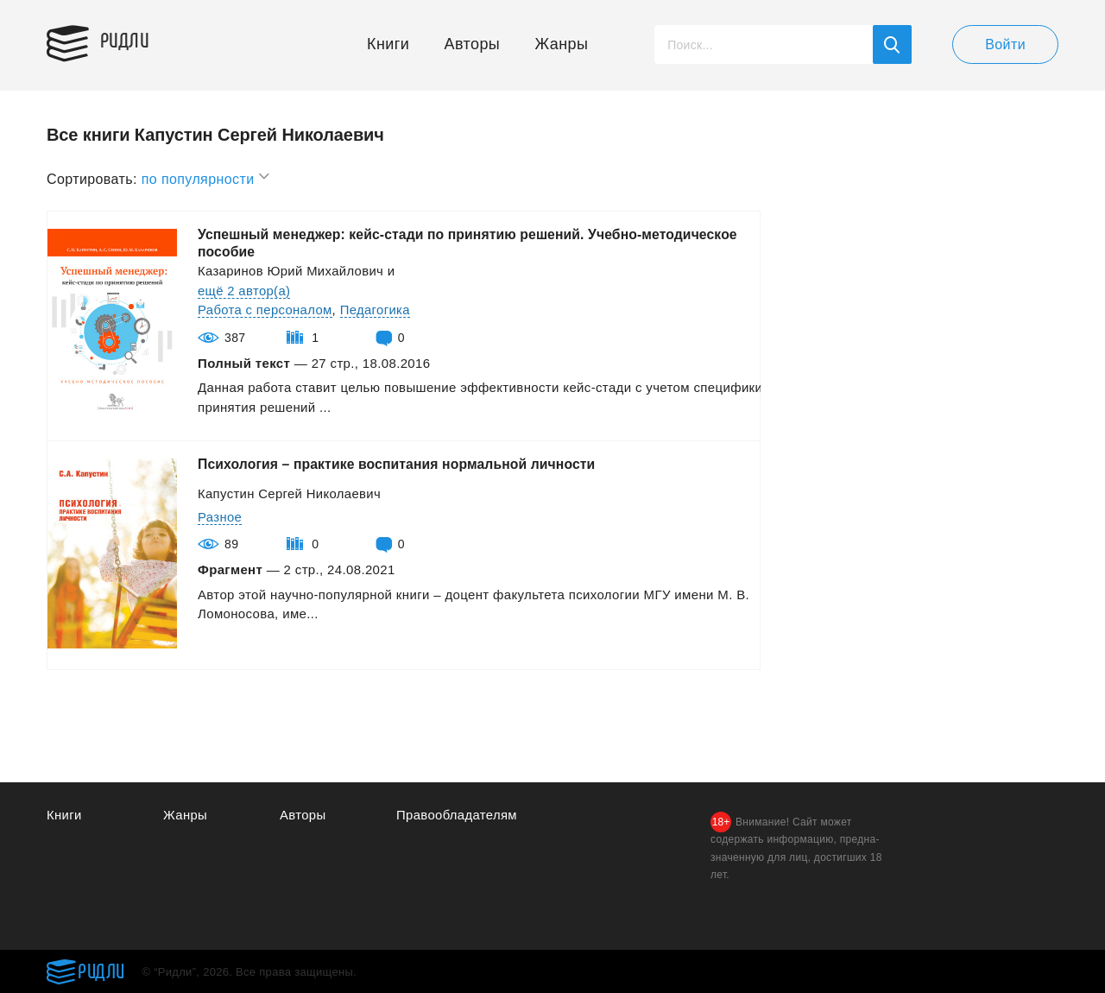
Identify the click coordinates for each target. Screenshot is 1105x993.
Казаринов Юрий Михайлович (291, 270)
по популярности (206, 177)
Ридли (128, 40)
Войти (1005, 44)
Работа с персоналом (265, 309)
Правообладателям (457, 814)
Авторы (473, 44)
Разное (220, 516)
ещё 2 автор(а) (244, 290)
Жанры (562, 44)
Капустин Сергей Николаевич (290, 493)
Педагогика (376, 309)
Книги (388, 44)
